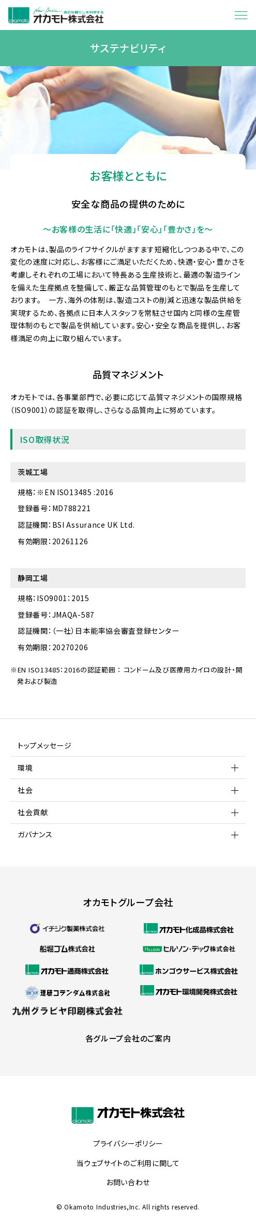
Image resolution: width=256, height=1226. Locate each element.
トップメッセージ (45, 745)
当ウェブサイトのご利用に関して (128, 1163)
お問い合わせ (128, 1182)
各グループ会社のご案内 (128, 1038)
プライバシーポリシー (128, 1143)
